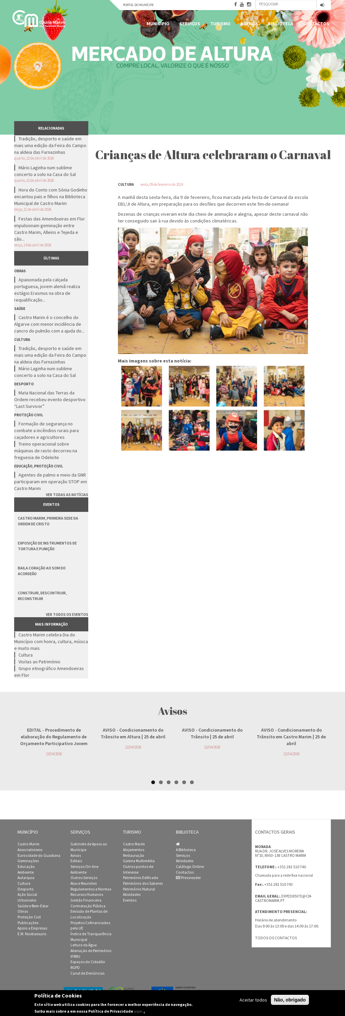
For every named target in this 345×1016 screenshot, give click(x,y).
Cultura (26, 655)
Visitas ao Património (39, 662)
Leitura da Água (83, 945)
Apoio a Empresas (32, 928)
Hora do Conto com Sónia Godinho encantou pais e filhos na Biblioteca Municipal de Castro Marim (50, 196)
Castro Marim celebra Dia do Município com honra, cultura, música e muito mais (51, 641)
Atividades (131, 894)
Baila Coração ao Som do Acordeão (42, 570)
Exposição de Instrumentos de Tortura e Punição (47, 545)
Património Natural (139, 889)
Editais (76, 861)
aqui (138, 1011)
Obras (23, 911)
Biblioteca (280, 24)
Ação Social (27, 894)
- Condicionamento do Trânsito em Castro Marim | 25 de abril (291, 736)
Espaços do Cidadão (87, 961)
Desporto (26, 889)
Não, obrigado (290, 1000)
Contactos (316, 24)
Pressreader (188, 877)
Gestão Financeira (85, 900)
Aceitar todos (253, 1000)
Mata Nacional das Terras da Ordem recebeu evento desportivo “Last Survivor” (50, 399)
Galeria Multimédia (139, 861)
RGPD (75, 967)
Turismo (220, 24)
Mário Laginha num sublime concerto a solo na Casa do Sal (45, 171)
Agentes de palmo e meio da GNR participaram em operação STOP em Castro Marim (50, 481)
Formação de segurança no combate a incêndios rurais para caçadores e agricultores (46, 430)
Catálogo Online (190, 866)
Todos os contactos (276, 938)
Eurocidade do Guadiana (39, 855)
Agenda (249, 24)
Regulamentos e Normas (90, 889)
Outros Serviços (83, 877)
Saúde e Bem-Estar (33, 906)
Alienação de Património (91, 950)
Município (158, 24)
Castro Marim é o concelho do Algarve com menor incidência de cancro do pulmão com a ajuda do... (49, 324)
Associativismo (30, 849)
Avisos (75, 855)
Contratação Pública (87, 906)
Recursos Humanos (86, 894)
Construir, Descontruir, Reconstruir (42, 595)
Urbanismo (27, 900)
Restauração (133, 855)
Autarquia (26, 877)
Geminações (28, 861)
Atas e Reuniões (83, 883)
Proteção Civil (29, 917)
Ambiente (26, 872)
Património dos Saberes (143, 883)
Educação (26, 866)
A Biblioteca (186, 849)
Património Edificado (140, 877)
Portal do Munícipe (138, 5)
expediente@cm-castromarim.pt (283, 898)
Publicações (28, 922)
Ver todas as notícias (67, 494)
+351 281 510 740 (291, 866)
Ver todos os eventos (67, 614)
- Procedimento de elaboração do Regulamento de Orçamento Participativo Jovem (54, 736)
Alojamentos (133, 849)
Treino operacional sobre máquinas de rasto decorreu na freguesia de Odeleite (45, 450)
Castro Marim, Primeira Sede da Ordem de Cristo (48, 521)
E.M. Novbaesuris (32, 934)
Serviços (190, 24)
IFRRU (75, 956)
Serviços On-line (84, 866)
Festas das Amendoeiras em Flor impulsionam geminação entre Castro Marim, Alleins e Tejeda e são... (49, 229)
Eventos (129, 900)
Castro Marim (28, 844)
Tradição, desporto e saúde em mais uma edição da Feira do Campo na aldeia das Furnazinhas (50, 145)
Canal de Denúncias (87, 973)
